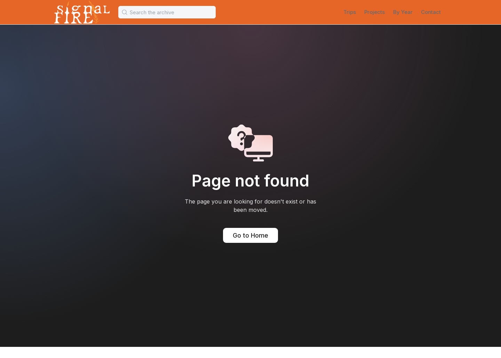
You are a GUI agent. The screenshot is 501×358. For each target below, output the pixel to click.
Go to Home (250, 235)
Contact (431, 12)
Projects (374, 12)
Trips (349, 12)
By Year (403, 12)
